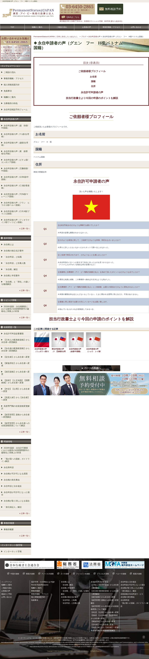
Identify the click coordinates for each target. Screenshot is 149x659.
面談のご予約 (6, 594)
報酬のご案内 (37, 27)
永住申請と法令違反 (13, 486)
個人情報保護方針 (12, 85)
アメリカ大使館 (47, 574)
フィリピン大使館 (83, 574)
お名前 (93, 76)
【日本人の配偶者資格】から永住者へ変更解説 (15, 341)
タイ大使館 (64, 574)
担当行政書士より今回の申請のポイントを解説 (92, 98)
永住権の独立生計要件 (14, 251)
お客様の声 (86, 27)
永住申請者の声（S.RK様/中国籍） (15, 178)
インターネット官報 (13, 551)
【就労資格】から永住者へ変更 (15, 373)
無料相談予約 (113, 9)
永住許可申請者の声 (92, 92)
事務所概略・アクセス (111, 27)
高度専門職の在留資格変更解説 (15, 407)
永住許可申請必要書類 (14, 334)
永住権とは (9, 244)
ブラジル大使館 (103, 574)
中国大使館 (14, 574)
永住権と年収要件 (12, 276)
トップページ (6, 582)
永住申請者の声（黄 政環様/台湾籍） (14, 152)
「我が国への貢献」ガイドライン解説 (15, 460)
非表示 (94, 62)
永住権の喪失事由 (12, 480)
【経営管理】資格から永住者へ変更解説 (15, 416)
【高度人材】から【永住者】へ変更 (15, 398)
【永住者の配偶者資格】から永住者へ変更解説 (15, 349)
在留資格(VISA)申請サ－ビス (132, 594)
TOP (12, 27)
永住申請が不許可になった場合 (15, 493)
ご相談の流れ (61, 27)
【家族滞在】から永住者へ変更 (15, 364)
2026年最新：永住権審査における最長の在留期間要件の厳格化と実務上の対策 (15, 308)
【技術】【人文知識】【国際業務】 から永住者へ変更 (15, 381)
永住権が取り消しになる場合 (17, 501)
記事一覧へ (25, 229)
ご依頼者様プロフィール (92, 71)
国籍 (93, 81)
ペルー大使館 (121, 574)
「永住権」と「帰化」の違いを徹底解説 (15, 283)
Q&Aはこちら (72, 17)
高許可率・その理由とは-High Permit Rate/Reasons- (43, 583)
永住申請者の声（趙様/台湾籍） (14, 144)
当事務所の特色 (11, 103)
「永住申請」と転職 (13, 257)
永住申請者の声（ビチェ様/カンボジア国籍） (14, 161)
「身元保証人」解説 (13, 507)
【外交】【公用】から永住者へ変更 (15, 390)
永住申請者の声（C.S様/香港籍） (15, 187)
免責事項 (8, 91)
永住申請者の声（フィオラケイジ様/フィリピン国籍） (15, 221)
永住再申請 (9, 467)
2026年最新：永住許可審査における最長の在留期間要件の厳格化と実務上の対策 (15, 450)
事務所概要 (9, 529)
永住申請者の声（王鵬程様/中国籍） (14, 169)
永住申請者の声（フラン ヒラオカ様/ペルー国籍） (15, 204)
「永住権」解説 (11, 269)
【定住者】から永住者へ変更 (17, 357)
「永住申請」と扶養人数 (15, 263)
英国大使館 (137, 574)
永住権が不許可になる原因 (16, 474)
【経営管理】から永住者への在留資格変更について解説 (15, 424)
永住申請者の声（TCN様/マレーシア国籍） (14, 195)
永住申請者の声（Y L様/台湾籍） (15, 135)
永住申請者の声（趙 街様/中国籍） (14, 127)
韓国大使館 (30, 574)
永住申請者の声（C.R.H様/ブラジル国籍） (15, 212)
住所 (93, 86)
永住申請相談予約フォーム (16, 109)
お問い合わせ (136, 27)
